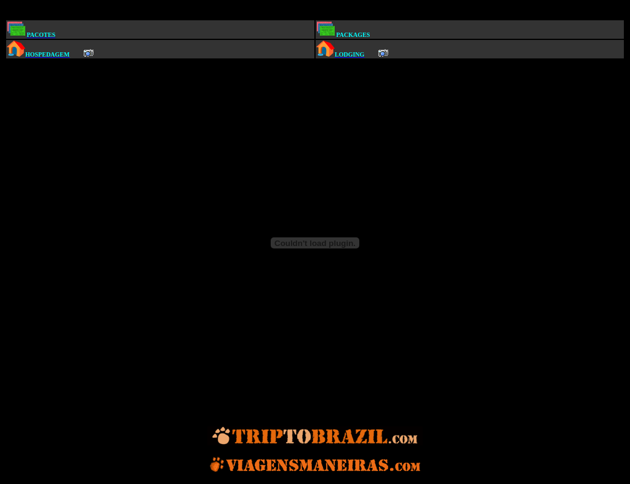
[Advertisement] (317, 11)
